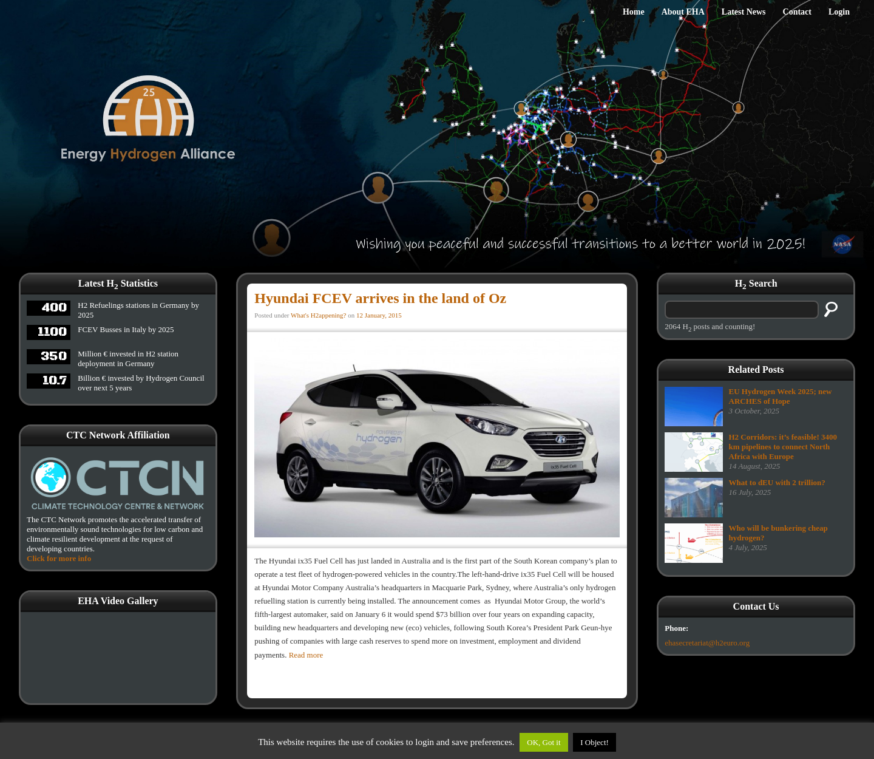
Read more (306, 654)
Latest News (744, 11)
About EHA (683, 11)
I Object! (594, 742)
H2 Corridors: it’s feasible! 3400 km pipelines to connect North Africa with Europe (783, 446)
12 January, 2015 (379, 315)
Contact (797, 11)
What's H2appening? (318, 315)
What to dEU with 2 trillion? (777, 482)
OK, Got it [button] (543, 742)
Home (634, 11)
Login (839, 11)
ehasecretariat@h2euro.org (707, 642)
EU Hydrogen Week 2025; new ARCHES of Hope (780, 396)
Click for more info (59, 558)
